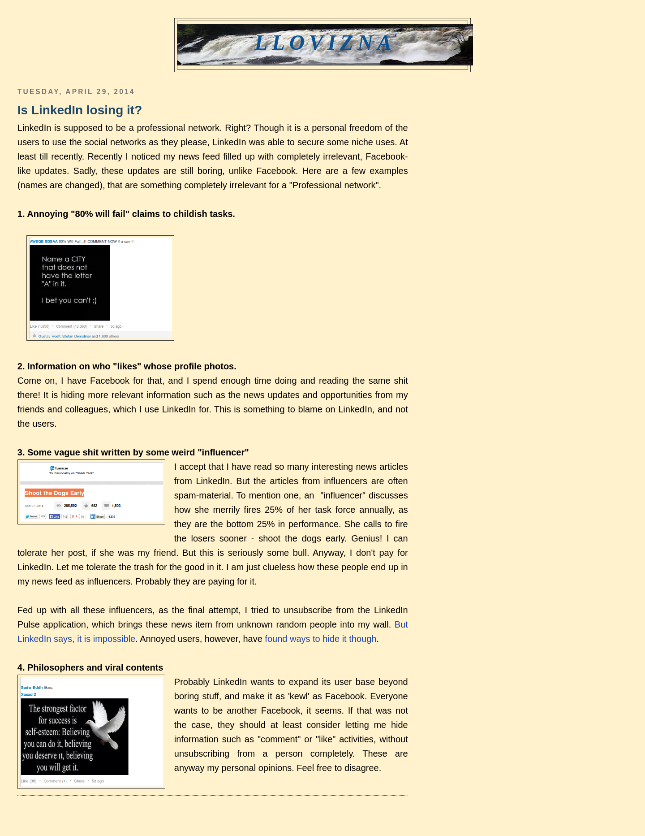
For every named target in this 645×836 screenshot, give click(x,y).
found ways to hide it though (320, 639)
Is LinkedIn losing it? (79, 110)
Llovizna (325, 42)
